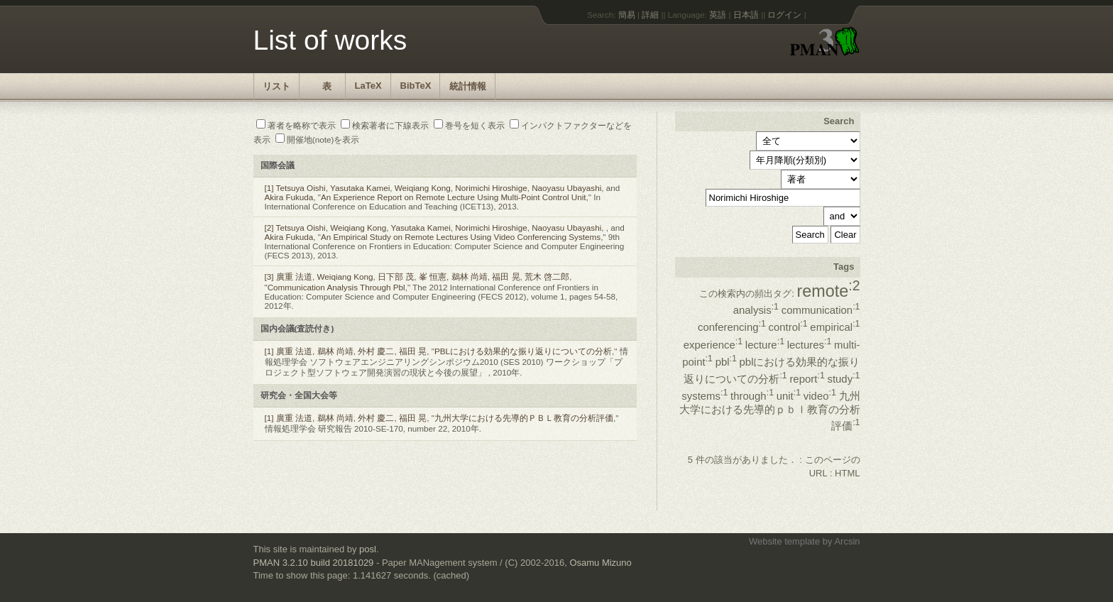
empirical (835, 327)
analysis (756, 310)
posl (367, 549)
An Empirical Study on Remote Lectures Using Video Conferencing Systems (461, 236)
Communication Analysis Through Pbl (336, 287)
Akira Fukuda (289, 197)
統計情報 (467, 86)
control (788, 327)
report (806, 379)
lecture (764, 345)
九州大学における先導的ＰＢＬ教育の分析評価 (523, 417)
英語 (717, 14)
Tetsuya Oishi (301, 187)
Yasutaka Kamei (360, 187)
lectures (809, 345)
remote (828, 291)
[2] (269, 227)
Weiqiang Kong (423, 187)
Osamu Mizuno (600, 562)
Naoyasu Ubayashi (566, 187)
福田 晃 (506, 276)
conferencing (732, 327)
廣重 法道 (294, 276)
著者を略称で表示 (296, 125)
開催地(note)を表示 (317, 139)
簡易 (626, 14)
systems (704, 396)
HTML (847, 473)
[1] (269, 187)
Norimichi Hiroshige (491, 187)
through (752, 396)
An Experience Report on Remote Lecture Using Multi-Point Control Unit (453, 197)
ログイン (784, 14)
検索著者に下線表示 (385, 125)
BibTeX (416, 85)
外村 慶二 (376, 351)
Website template (784, 541)
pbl (726, 362)
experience (713, 345)
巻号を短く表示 (469, 125)
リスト (276, 86)
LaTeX (368, 85)
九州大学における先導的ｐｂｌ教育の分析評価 (769, 411)
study (843, 379)
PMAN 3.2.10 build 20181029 (313, 562)
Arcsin (847, 541)
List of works (330, 40)
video (820, 396)
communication (821, 310)
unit (789, 396)
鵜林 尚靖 (469, 276)
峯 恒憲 (432, 276)
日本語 (746, 14)
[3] (269, 276)
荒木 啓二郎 (547, 276)
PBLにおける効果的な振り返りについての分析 (523, 351)
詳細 (650, 14)
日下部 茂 (396, 276)
